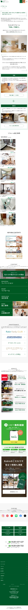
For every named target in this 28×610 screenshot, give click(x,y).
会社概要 (4, 584)
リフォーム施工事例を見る (14, 125)
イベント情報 (7, 527)
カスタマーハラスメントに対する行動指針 (14, 586)
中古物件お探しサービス (8, 534)
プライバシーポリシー (22, 584)
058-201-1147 (14, 593)
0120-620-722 (14, 597)
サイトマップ (12, 584)
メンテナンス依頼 (20, 534)
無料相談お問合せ (20, 528)
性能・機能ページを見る (14, 95)
